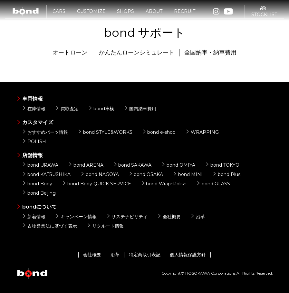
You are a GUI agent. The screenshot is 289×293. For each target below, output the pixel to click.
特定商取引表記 (144, 255)
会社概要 (169, 217)
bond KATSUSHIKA (46, 174)
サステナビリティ (127, 217)
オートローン (70, 52)
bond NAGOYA (99, 174)
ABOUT (154, 15)
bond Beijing (39, 193)
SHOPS (125, 15)
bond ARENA (85, 165)
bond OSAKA (146, 174)
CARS (59, 15)
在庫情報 (33, 109)
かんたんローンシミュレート (136, 52)
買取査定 (67, 109)
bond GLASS (213, 184)
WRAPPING (202, 132)
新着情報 (33, 217)
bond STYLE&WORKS (105, 132)
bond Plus (226, 174)
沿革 (197, 217)
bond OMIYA (178, 165)
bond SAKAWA (132, 165)
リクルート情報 (105, 226)
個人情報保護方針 (188, 255)
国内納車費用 (140, 109)
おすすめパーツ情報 (45, 132)
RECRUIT (184, 15)
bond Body (37, 184)
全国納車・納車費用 (210, 52)
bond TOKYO (222, 165)
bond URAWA (40, 165)
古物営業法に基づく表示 (49, 226)
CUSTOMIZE (91, 15)
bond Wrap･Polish (164, 184)
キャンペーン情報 (76, 217)
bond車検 (101, 109)
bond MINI (188, 174)
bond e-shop (159, 132)
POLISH (34, 141)
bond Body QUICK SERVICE (96, 184)
